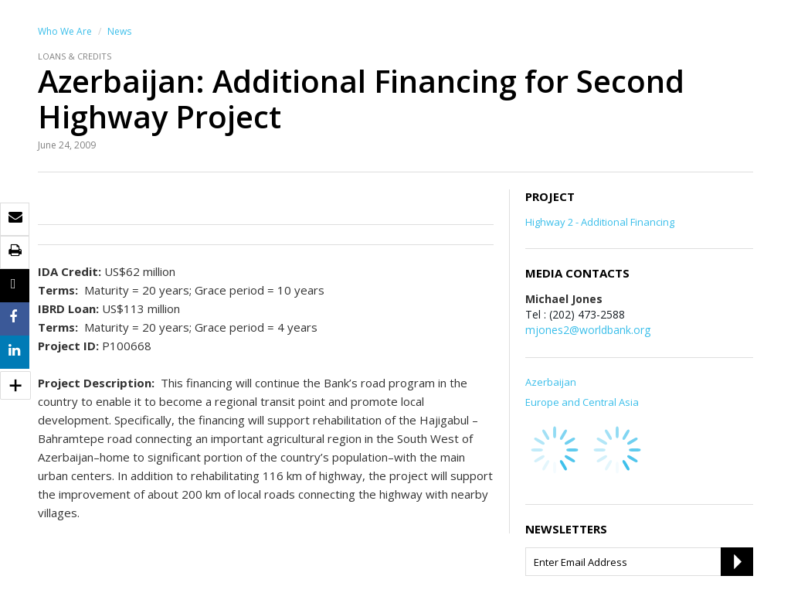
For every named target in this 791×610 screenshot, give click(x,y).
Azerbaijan (550, 382)
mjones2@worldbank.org (587, 329)
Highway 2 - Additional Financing (599, 222)
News (119, 31)
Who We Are (65, 31)
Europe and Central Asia (582, 402)
